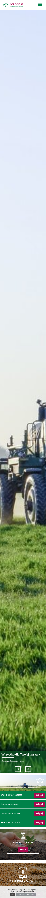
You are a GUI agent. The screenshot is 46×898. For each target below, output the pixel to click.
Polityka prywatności (26, 895)
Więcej (39, 795)
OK (13, 895)
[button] (18, 769)
